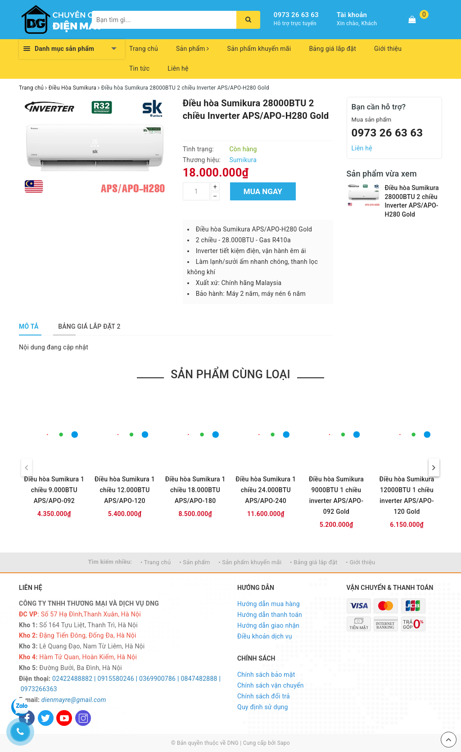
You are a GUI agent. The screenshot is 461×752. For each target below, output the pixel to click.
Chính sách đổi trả (263, 696)
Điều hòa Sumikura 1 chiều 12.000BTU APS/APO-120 (125, 490)
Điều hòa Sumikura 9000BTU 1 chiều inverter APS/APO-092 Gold (336, 495)
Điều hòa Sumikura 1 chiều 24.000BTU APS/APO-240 (265, 490)
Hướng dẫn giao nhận (268, 625)
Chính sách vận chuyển (270, 685)
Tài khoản (352, 15)
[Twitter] (46, 718)
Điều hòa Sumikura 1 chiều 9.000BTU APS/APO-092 (54, 490)
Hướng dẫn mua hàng (268, 603)
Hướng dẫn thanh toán (269, 614)
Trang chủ (143, 48)
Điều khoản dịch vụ (264, 636)
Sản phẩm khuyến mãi (259, 48)
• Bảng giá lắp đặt (314, 562)
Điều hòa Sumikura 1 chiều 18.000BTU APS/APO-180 (195, 490)
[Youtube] (64, 718)
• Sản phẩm (194, 562)
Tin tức (139, 68)
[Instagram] (83, 718)
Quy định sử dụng (262, 707)
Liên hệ (177, 68)
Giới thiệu (388, 48)
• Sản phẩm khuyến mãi (249, 562)
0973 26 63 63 (296, 15)
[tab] (29, 326)
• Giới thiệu (360, 562)
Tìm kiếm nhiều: (110, 561)
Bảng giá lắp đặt (332, 48)
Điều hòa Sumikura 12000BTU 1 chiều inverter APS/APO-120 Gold (407, 495)
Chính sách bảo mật (266, 674)
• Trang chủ (155, 562)
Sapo (283, 743)
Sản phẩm (192, 48)
